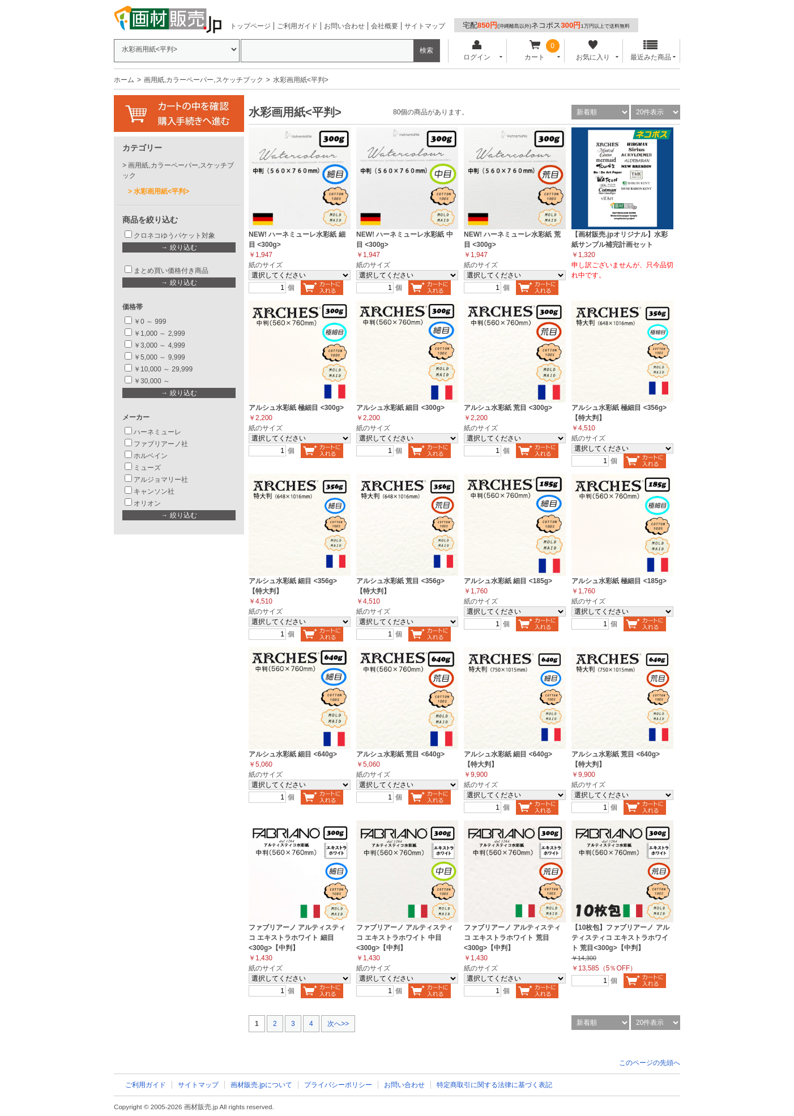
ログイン (476, 50)
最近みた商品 (651, 50)
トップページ (250, 26)
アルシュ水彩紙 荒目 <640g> (400, 754)
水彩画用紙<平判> (161, 191)
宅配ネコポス (546, 25)
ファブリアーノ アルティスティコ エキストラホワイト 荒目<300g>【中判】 (512, 937)
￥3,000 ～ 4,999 (159, 345)
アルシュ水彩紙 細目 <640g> (293, 754)
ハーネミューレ (157, 432)
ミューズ (147, 468)
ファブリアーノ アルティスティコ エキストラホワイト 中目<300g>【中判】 (404, 937)
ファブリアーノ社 (161, 444)
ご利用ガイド (297, 26)
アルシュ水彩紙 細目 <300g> (400, 408)
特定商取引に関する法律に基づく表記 (494, 1085)
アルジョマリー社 (161, 480)
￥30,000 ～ (153, 381)
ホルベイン (151, 456)
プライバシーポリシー (338, 1085)
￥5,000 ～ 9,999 (159, 357)
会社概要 (384, 26)
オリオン (147, 503)
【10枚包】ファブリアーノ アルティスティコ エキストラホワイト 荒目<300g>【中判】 (620, 937)
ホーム (124, 80)
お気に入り (592, 50)
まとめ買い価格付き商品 (171, 271)
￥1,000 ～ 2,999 (159, 333)
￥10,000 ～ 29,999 (163, 369)
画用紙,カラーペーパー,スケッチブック (203, 80)
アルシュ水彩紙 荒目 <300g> (508, 408)
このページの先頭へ (649, 1063)
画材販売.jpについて (261, 1085)
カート (535, 50)
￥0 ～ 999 (150, 322)
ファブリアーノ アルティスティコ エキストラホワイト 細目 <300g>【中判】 (297, 937)
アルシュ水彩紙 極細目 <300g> (296, 408)
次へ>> (338, 1024)
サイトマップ (424, 26)
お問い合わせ (344, 26)
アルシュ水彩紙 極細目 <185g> (619, 581)
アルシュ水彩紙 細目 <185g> (508, 581)
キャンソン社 (154, 491)
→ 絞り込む (179, 247)
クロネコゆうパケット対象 (174, 236)
